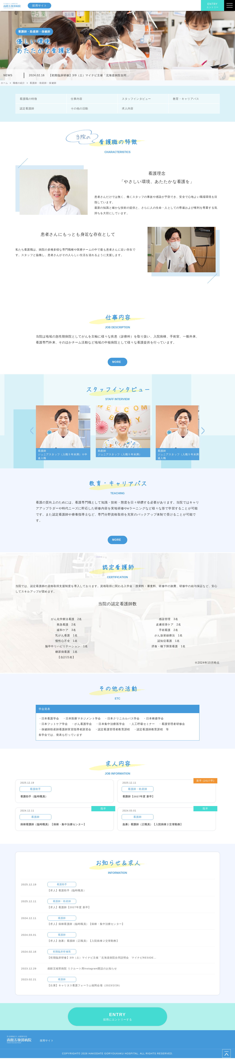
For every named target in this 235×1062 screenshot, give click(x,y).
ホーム (4, 83)
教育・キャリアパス (186, 98)
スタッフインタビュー (136, 98)
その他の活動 (79, 108)
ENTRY (212, 6)
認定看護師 (26, 108)
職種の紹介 (19, 83)
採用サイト (40, 5)
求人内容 (127, 108)
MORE (116, 361)
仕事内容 (76, 98)
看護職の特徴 (28, 98)
